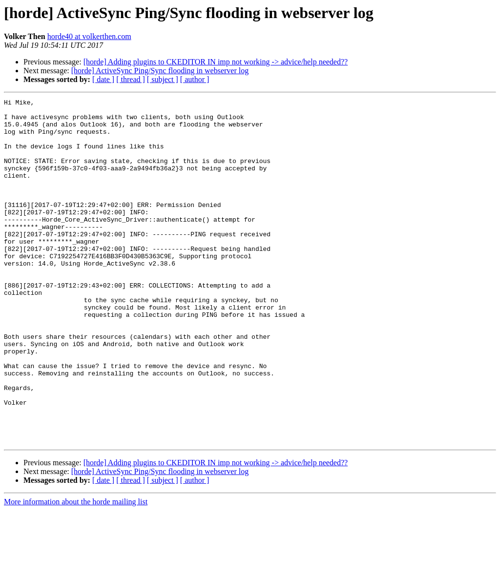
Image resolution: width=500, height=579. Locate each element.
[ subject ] (162, 79)
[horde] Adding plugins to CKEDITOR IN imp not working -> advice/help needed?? (215, 62)
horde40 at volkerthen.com (89, 36)
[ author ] (194, 79)
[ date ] (103, 79)
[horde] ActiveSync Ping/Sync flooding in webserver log (160, 70)
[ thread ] (130, 79)
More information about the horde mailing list (75, 570)
